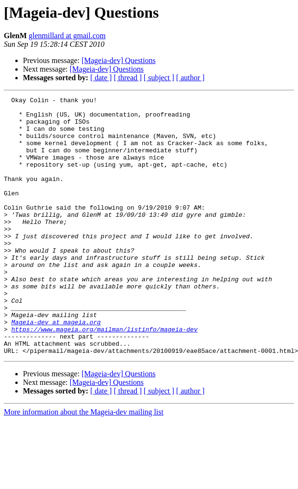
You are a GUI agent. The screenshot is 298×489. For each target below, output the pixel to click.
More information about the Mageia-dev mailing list (83, 463)
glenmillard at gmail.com (67, 36)
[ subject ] (159, 78)
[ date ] (101, 78)
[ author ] (190, 78)
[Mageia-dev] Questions (119, 60)
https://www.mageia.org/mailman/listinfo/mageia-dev (104, 376)
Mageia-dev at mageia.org (56, 367)
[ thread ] (128, 78)
